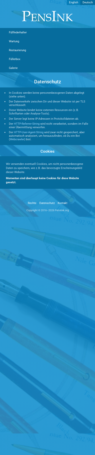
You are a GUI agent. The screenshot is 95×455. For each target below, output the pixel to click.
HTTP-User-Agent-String (28, 132)
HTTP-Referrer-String (27, 123)
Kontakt (62, 203)
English (73, 2)
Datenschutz (47, 203)
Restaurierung (17, 50)
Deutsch (88, 2)
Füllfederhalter (18, 32)
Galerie (13, 68)
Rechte (32, 203)
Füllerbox (14, 59)
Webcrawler (17, 139)
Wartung (14, 41)
